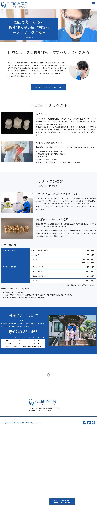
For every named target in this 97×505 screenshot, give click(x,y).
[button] (48, 90)
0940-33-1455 (62, 502)
